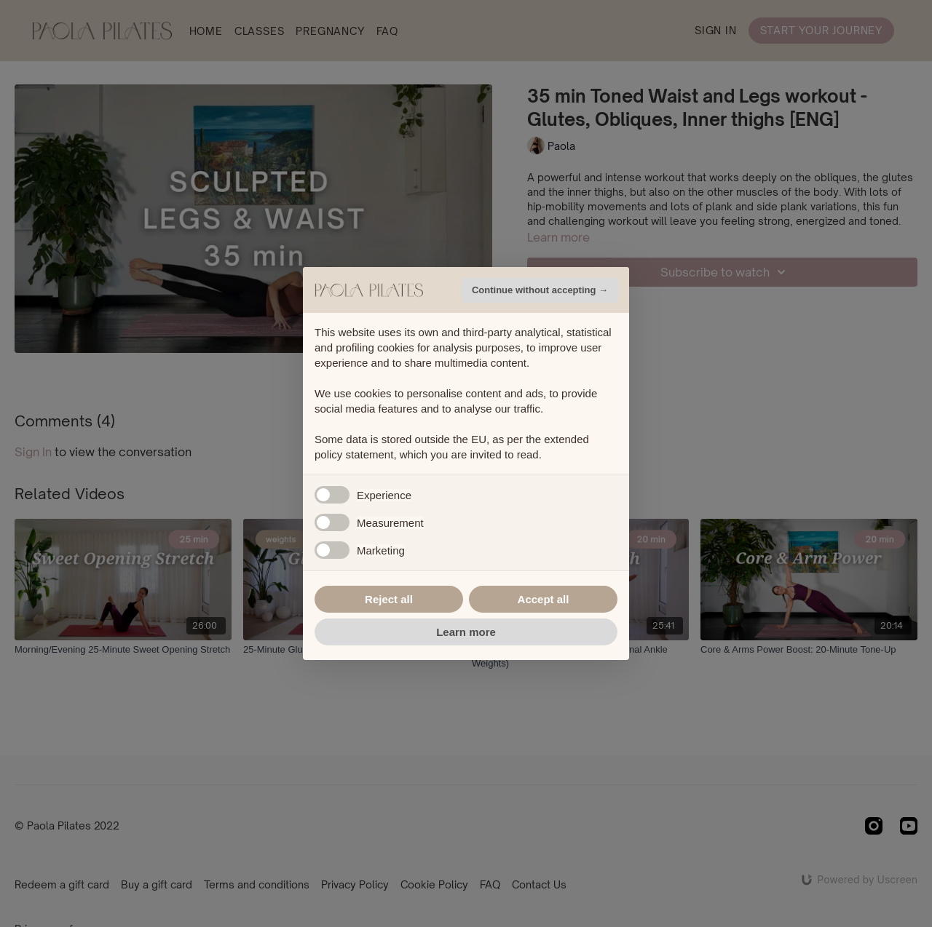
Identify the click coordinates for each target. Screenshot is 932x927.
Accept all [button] (543, 599)
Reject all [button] (389, 599)
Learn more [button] (466, 632)
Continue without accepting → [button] (540, 290)
